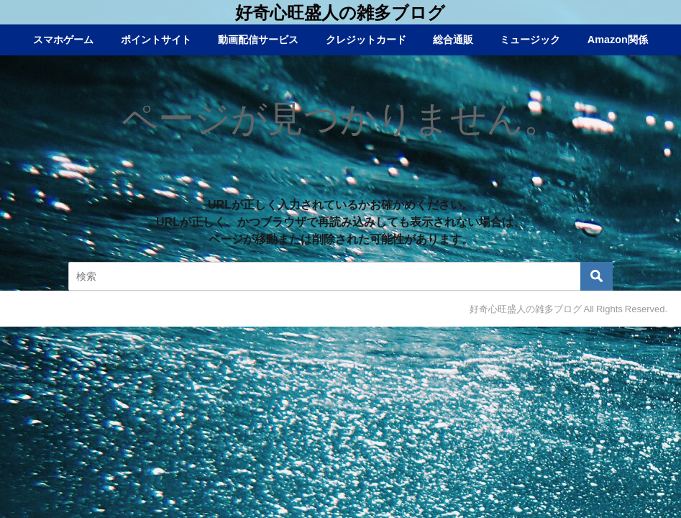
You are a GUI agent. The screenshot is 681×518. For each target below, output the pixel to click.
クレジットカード (366, 40)
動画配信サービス (258, 40)
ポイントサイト (156, 40)
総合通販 (453, 40)
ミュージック (530, 40)
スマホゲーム (63, 40)
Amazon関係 (618, 40)
